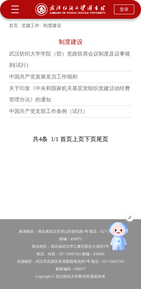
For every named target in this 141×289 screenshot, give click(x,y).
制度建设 (52, 25)
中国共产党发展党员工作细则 (43, 77)
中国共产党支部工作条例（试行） (48, 111)
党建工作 (30, 25)
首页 (13, 25)
